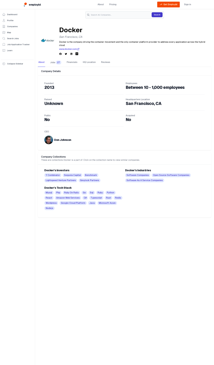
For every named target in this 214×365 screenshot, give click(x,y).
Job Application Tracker (16, 44)
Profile (8, 20)
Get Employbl (168, 4)
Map (6, 32)
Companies (10, 26)
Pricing (112, 4)
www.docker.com (69, 49)
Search (157, 15)
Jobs (55, 62)
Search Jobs (10, 38)
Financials (72, 62)
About (101, 4)
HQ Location (89, 62)
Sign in (187, 4)
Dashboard (9, 14)
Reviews (105, 62)
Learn (7, 50)
